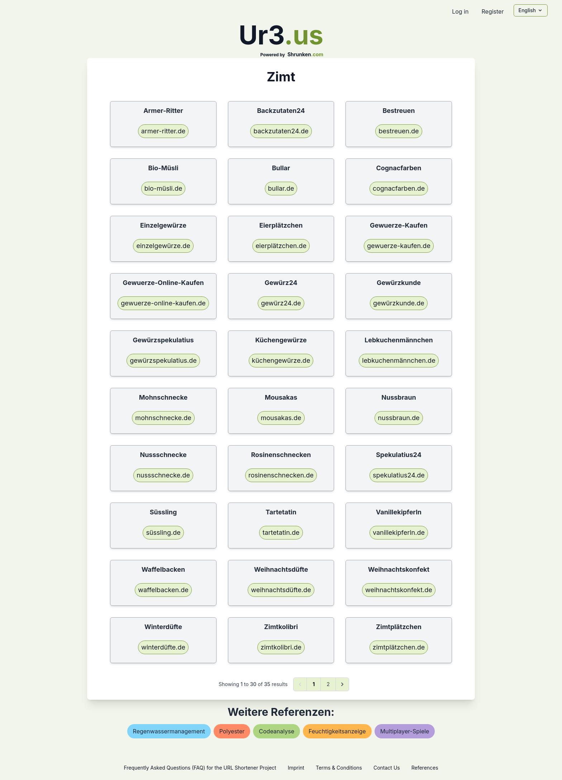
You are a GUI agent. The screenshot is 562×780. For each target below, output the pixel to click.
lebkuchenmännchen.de (398, 360)
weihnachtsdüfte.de (281, 590)
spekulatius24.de (399, 475)
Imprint (296, 768)
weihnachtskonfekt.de (398, 590)
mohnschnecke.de (163, 418)
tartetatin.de (280, 532)
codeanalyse (276, 731)
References (424, 768)
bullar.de (281, 188)
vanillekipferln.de (399, 532)
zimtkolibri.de (281, 647)
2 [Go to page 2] (328, 684)
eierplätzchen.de (281, 245)
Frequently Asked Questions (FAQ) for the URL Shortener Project (200, 768)
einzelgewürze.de (163, 245)
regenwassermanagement (169, 731)
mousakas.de (281, 418)
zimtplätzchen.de (399, 647)
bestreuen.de (398, 131)
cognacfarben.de (399, 188)
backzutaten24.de (280, 131)
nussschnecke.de (163, 475)
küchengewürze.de (281, 360)
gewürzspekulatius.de (163, 360)
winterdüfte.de (163, 647)
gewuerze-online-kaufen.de (163, 303)
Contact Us (386, 768)
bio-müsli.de (163, 188)
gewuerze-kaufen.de (398, 245)
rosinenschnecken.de (281, 475)
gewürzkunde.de (398, 303)
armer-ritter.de (163, 131)
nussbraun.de (398, 418)
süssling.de (163, 532)
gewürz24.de (281, 303)
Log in (460, 11)
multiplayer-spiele (404, 731)
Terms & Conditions (339, 768)
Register (492, 11)
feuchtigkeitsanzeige (337, 731)
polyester (232, 731)
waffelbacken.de (163, 590)
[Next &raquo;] (342, 684)
